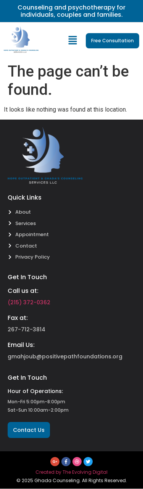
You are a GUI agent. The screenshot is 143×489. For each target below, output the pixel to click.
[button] (73, 40)
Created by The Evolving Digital (71, 472)
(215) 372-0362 (29, 302)
